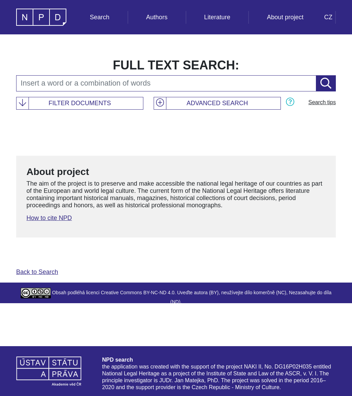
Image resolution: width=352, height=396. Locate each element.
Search (99, 17)
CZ (328, 17)
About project (285, 17)
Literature (217, 17)
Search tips (322, 102)
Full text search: (176, 65)
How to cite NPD (49, 217)
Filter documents (79, 103)
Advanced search (217, 103)
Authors (156, 17)
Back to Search (37, 271)
